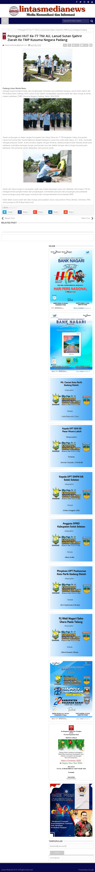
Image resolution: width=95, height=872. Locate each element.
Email (84, 45)
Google (91, 870)
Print (75, 45)
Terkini (57, 853)
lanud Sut (13, 207)
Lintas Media (6, 870)
